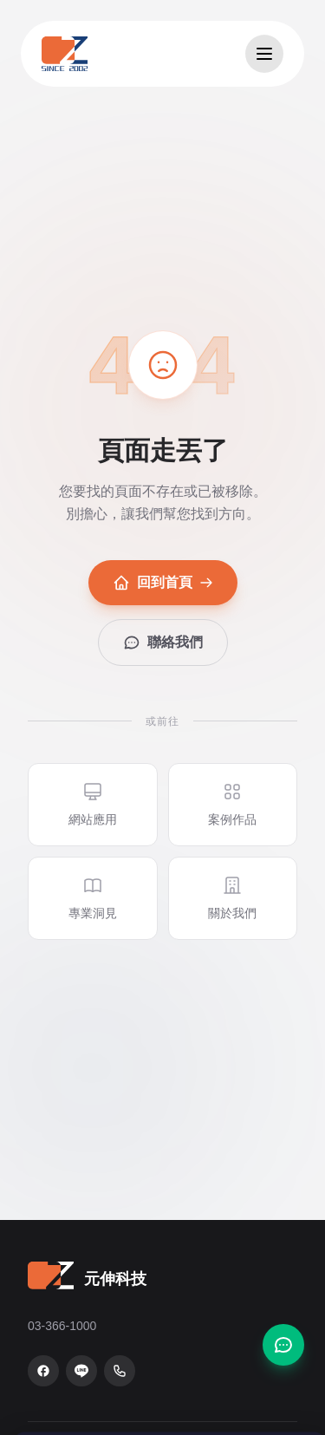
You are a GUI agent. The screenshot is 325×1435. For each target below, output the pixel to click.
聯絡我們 (163, 642)
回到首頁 (163, 582)
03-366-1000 (62, 1326)
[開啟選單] (264, 54)
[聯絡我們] (283, 1345)
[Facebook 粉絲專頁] (43, 1370)
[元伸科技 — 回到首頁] (65, 54)
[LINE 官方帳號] (81, 1370)
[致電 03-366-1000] (119, 1370)
